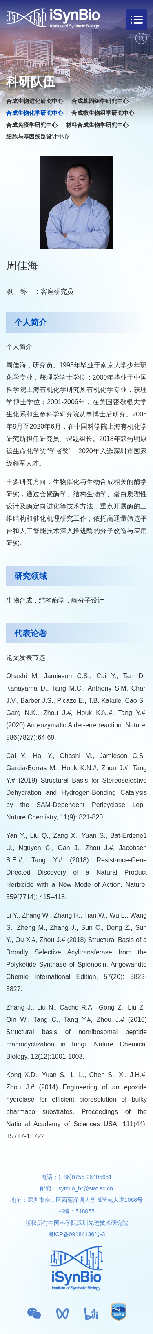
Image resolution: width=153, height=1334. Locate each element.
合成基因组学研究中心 (100, 101)
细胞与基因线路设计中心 (37, 136)
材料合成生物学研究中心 (97, 124)
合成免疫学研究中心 (32, 124)
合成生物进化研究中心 (34, 101)
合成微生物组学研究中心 (102, 113)
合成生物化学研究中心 (34, 113)
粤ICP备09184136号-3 (76, 1234)
